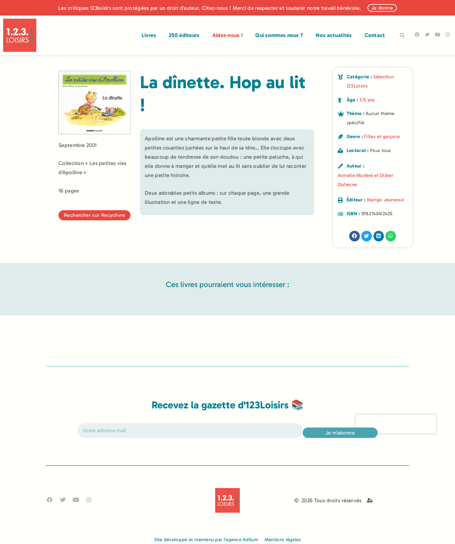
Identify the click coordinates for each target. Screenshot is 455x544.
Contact (375, 35)
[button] (402, 35)
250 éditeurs (184, 35)
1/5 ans (367, 100)
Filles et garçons (382, 136)
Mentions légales (282, 539)
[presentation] (395, 429)
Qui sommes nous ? (279, 35)
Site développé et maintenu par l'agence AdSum (206, 539)
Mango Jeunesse (385, 200)
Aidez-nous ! (227, 35)
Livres (149, 35)
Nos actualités (334, 35)
